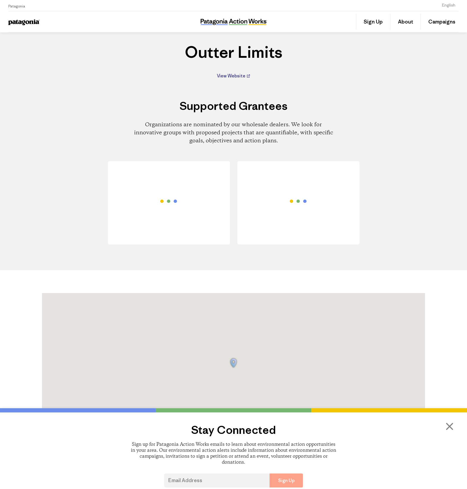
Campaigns (441, 21)
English (448, 5)
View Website (231, 76)
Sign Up (373, 21)
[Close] (449, 448)
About (405, 21)
